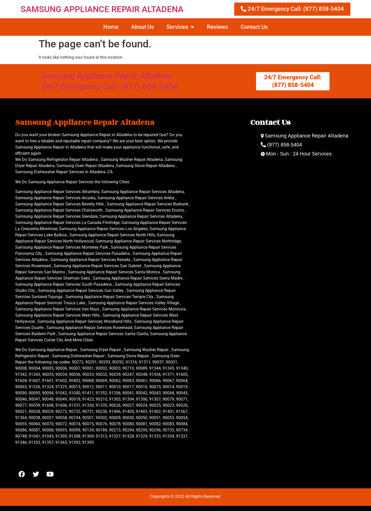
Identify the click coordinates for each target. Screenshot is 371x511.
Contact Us (254, 27)
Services (180, 27)
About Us (142, 27)
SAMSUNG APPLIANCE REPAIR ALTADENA (102, 9)
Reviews (217, 27)
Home (111, 27)
